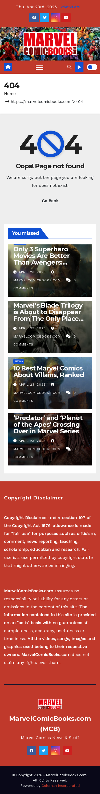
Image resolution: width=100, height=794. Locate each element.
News (19, 361)
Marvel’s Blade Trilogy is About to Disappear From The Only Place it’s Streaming (47, 315)
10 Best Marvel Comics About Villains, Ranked (48, 371)
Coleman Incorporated (61, 786)
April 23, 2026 (33, 272)
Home (10, 93)
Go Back (50, 200)
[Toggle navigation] (39, 67)
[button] (69, 67)
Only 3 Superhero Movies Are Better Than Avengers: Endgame (41, 259)
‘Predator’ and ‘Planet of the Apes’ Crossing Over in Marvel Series (47, 424)
